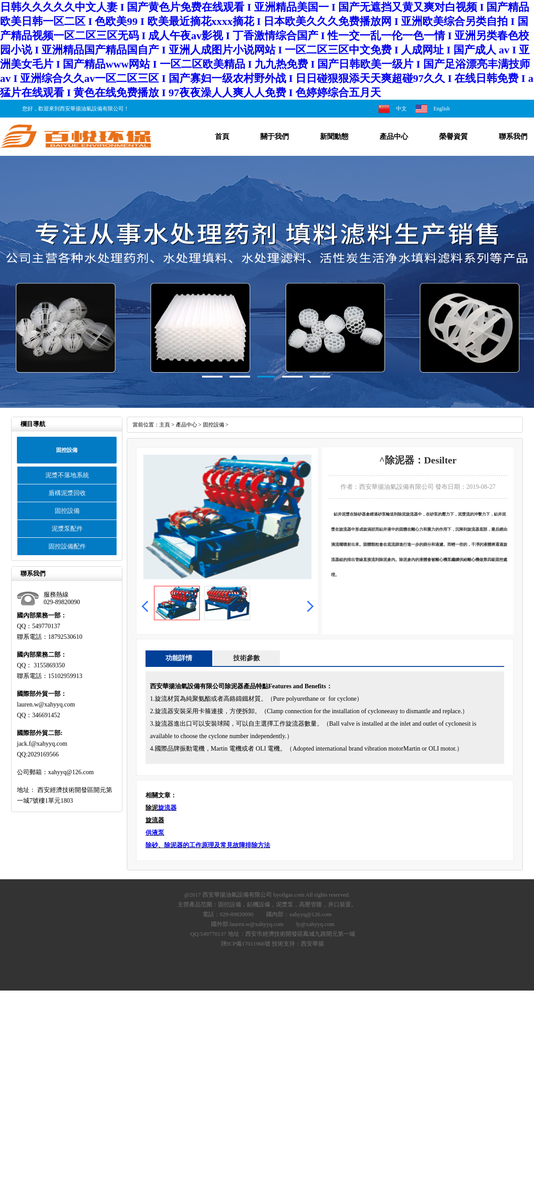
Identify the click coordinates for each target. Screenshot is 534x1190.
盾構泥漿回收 (67, 493)
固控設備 (67, 511)
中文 (401, 109)
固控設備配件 (67, 546)
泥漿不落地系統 (67, 475)
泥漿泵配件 (67, 528)
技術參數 (246, 658)
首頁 (222, 136)
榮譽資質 (453, 136)
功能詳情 (179, 658)
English (441, 109)
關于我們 (274, 136)
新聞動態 (334, 136)
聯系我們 (513, 136)
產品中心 (394, 136)
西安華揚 (312, 943)
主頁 (164, 425)
